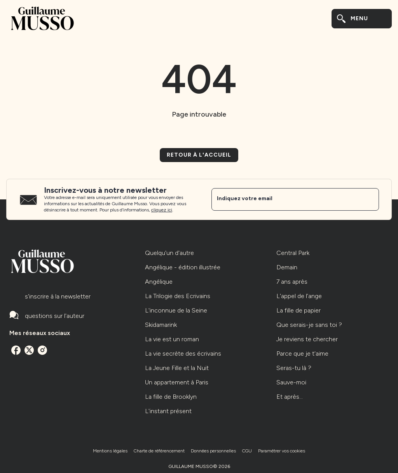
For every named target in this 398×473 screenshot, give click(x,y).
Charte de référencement (159, 451)
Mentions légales (110, 451)
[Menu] (362, 18)
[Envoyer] (369, 199)
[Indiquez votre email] (285, 199)
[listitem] (16, 350)
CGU (247, 451)
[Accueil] (42, 18)
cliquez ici (161, 210)
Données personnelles (213, 451)
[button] (199, 155)
